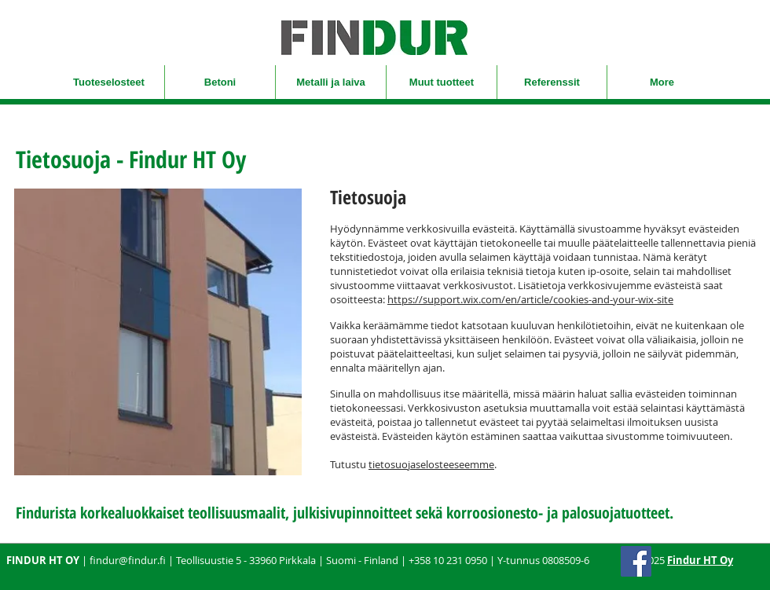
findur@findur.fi (128, 560)
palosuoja (591, 512)
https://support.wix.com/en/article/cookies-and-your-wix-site (530, 299)
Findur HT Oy (700, 560)
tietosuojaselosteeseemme (431, 464)
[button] (108, 82)
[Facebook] (636, 561)
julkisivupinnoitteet (352, 512)
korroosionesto (492, 512)
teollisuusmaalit (236, 512)
